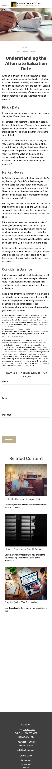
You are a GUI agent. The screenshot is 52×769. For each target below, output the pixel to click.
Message (6, 414)
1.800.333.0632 (30, 733)
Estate (26, 767)
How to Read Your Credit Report (24, 549)
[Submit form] (9, 439)
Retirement (26, 760)
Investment (26, 764)
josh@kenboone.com (26, 750)
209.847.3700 (29, 730)
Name (5, 381)
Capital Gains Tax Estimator (21, 602)
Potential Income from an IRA (22, 499)
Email (4, 398)
